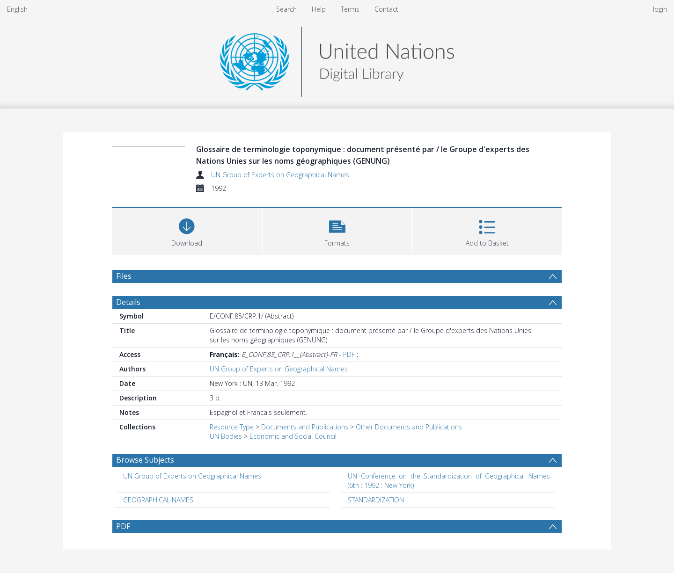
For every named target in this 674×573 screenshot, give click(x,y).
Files (124, 276)
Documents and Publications (304, 426)
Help (319, 9)
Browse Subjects (145, 460)
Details (128, 302)
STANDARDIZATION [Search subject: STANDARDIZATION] (376, 499)
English (17, 9)
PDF (349, 354)
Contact (386, 9)
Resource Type (232, 426)
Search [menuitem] (286, 9)
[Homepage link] (337, 59)
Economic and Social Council (293, 436)
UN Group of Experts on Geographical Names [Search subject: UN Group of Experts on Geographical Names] (192, 475)
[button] (337, 230)
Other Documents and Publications (409, 426)
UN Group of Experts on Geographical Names (280, 174)
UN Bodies (226, 436)
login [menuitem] (660, 9)
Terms (350, 9)
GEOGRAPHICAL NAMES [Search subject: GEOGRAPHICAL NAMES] (158, 499)
